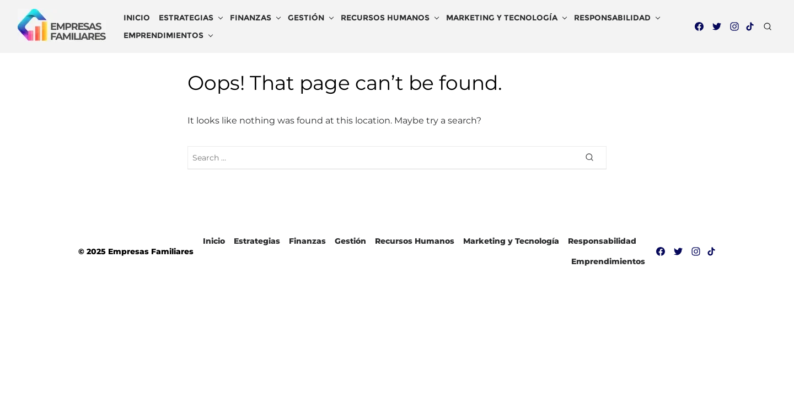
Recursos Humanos (385, 18)
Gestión (306, 18)
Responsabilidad (612, 18)
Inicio (137, 18)
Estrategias (186, 18)
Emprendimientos (163, 35)
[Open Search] (767, 26)
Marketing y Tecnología (501, 18)
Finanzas (250, 18)
